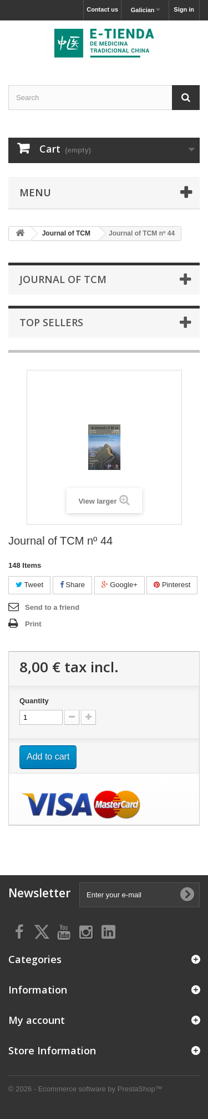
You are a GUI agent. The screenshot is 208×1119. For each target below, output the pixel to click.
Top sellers (51, 322)
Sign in (184, 9)
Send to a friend (52, 607)
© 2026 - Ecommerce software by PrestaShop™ (85, 1089)
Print (33, 624)
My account (36, 1020)
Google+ (120, 585)
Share (72, 585)
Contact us (102, 9)
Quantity (34, 701)
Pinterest (172, 585)
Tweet (29, 585)
